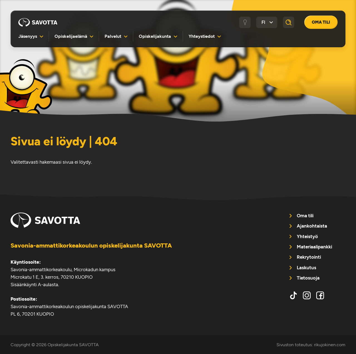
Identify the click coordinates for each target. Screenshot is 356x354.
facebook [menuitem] (320, 295)
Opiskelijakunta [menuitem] (155, 36)
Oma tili (321, 22)
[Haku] (289, 22)
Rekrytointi (309, 257)
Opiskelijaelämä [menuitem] (71, 36)
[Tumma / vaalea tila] (245, 22)
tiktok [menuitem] (293, 295)
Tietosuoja (308, 278)
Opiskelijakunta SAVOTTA (37, 22)
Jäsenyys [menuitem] (27, 36)
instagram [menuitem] (307, 295)
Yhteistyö (307, 236)
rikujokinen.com (329, 344)
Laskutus (306, 267)
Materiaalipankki (314, 247)
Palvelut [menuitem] (113, 36)
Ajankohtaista (312, 226)
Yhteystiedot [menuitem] (202, 36)
